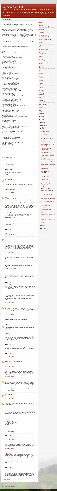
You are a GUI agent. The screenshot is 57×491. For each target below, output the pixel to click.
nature (40, 74)
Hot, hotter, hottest (44, 134)
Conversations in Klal (13, 7)
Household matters (42, 57)
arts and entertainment (43, 26)
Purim (40, 87)
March (42, 226)
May (42, 223)
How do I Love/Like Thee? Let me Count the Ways (47, 203)
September (43, 125)
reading (9, 158)
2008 (41, 119)
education (41, 42)
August (42, 127)
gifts (40, 52)
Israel (40, 63)
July (42, 128)
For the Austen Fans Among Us (46, 194)
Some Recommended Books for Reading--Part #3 (47, 149)
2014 (41, 111)
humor (40, 59)
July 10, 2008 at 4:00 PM (9, 356)
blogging (40, 28)
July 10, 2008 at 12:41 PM (9, 252)
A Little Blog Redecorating (45, 211)
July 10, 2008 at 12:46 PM (9, 270)
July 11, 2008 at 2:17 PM (9, 406)
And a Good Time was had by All (47, 161)
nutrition (40, 76)
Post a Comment (7, 479)
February (43, 228)
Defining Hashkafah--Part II (46, 209)
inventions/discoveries (43, 62)
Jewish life (41, 67)
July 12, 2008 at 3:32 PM (9, 448)
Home (19, 484)
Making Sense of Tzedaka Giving (47, 150)
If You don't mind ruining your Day (47, 190)
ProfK (6, 196)
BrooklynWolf (7, 169)
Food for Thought (44, 146)
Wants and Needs (42, 103)
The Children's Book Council (46, 141)
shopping (40, 93)
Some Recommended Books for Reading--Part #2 (47, 174)
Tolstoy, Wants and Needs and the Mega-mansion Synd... (47, 217)
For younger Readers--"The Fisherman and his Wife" (46, 208)
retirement (41, 90)
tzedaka (40, 98)
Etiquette (40, 45)
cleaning (40, 33)
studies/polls (41, 94)
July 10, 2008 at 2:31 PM (9, 329)
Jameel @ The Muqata (9, 189)
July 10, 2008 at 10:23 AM (9, 192)
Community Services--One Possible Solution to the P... (47, 137)
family (40, 46)
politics (40, 84)
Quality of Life (43, 166)
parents (40, 80)
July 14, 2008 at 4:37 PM (9, 477)
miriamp (6, 333)
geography (41, 50)
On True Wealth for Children (46, 188)
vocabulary (41, 100)
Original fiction (41, 77)
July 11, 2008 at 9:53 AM (9, 398)
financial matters (42, 47)
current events (41, 38)
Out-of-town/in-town (42, 79)
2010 (41, 116)
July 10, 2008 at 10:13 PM (9, 390)
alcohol (40, 25)
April (42, 225)
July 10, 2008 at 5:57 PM (9, 366)
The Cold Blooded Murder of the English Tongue (47, 182)
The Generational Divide (45, 133)
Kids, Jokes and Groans (45, 131)
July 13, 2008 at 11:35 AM (9, 463)
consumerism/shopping (43, 36)
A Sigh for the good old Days (46, 152)
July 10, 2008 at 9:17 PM (9, 376)
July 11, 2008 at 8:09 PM (9, 439)
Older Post (34, 484)
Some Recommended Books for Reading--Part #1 (47, 184)
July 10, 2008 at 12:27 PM (9, 209)
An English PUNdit (44, 168)
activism (40, 22)
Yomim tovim (41, 107)
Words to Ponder (42, 104)
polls (40, 86)
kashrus (40, 69)
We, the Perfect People (45, 142)
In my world (41, 60)
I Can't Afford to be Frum (45, 176)
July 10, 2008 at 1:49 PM (9, 314)
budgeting (41, 29)
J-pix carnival (41, 66)
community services (42, 35)
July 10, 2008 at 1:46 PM (9, 302)
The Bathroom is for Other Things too (47, 159)
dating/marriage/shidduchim (44, 39)
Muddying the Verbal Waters (46, 179)
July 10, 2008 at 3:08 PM (9, 349)
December (43, 120)
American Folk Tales (44, 162)
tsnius (40, 97)
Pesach (40, 83)
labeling (40, 70)
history (40, 56)
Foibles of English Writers (45, 169)
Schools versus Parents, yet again (47, 212)
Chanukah (41, 32)
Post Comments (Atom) (11, 486)
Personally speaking (42, 81)
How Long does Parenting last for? (47, 158)
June (42, 222)
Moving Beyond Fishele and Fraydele (47, 201)
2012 (41, 113)
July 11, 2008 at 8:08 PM (9, 431)
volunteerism (41, 101)
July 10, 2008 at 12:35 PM (9, 225)
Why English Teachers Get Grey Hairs (48, 198)
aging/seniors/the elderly (43, 23)
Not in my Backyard (44, 178)
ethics (40, 43)
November (43, 122)
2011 (41, 114)
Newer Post (5, 484)
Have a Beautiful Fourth (45, 205)
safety (40, 91)
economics (41, 40)
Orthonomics (7, 179)
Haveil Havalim (42, 53)
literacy (6, 158)
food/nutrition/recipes (43, 49)
